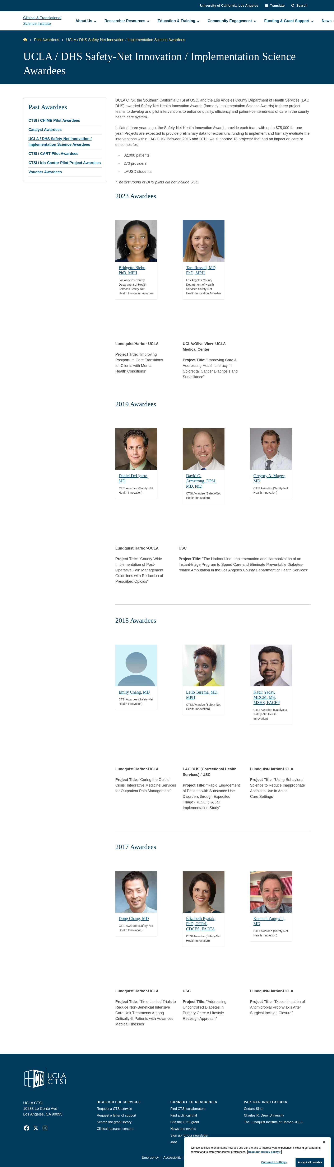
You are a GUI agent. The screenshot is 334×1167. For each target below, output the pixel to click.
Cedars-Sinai (253, 1109)
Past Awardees (46, 40)
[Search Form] (299, 5)
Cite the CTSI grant (184, 1122)
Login (271, 1157)
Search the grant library (114, 1122)
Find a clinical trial (183, 1115)
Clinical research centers (115, 1129)
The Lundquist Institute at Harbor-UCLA (273, 1122)
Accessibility (172, 1157)
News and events (183, 1129)
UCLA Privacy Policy (201, 1157)
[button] (274, 5)
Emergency (150, 1157)
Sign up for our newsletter (189, 1135)
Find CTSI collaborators (187, 1109)
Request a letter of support (116, 1115)
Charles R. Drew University (264, 1115)
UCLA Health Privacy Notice (242, 1157)
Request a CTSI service (114, 1109)
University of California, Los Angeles (229, 5)
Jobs (173, 1142)
